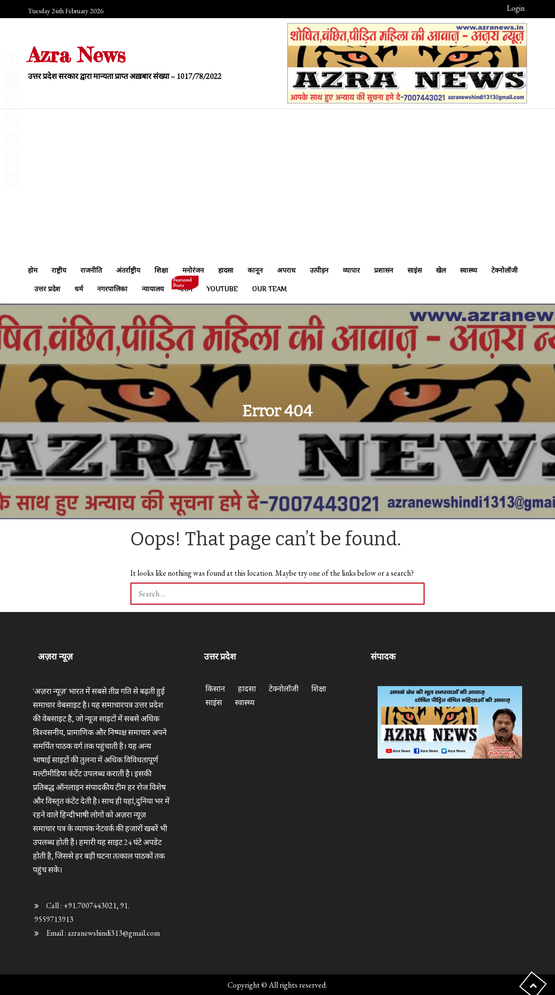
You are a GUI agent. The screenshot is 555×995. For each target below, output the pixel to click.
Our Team (269, 289)
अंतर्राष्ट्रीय (128, 270)
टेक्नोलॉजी (504, 270)
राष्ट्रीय (58, 270)
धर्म (79, 289)
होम (32, 270)
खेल (441, 270)
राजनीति (91, 270)
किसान (215, 689)
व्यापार (351, 270)
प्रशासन (383, 270)
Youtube (222, 289)
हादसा (225, 270)
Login (516, 8)
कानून (255, 270)
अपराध (286, 270)
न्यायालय (153, 289)
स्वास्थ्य (468, 270)
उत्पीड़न (319, 270)
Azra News (77, 54)
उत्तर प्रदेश (47, 289)
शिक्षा (161, 270)
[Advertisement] (277, 187)
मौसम (185, 286)
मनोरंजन (193, 270)
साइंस (414, 270)
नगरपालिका (112, 289)
